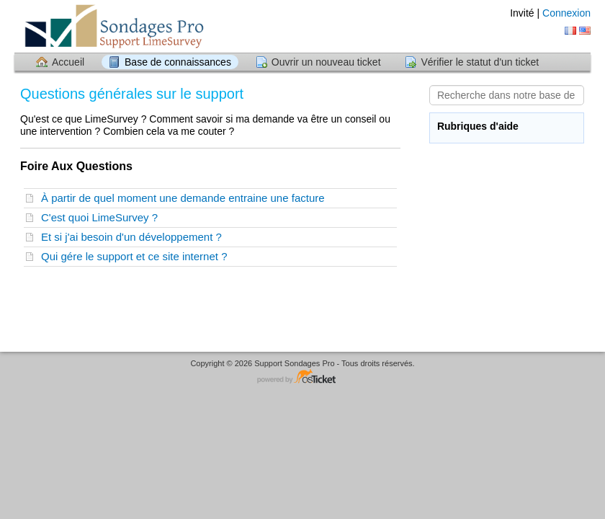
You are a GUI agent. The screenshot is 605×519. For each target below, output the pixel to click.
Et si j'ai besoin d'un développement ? (134, 237)
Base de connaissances (178, 62)
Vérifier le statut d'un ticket (480, 62)
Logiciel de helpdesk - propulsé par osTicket (302, 377)
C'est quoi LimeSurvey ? (102, 217)
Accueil (68, 62)
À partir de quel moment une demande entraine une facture (186, 198)
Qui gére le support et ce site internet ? (137, 256)
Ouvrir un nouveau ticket (326, 62)
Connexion (566, 13)
